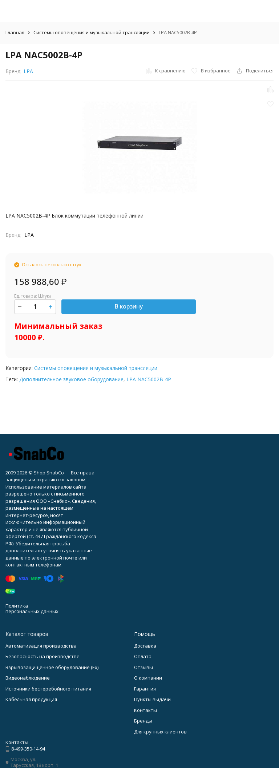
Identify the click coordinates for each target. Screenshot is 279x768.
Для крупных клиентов (160, 731)
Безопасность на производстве (42, 656)
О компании (148, 678)
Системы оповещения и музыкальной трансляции (91, 32)
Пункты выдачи (152, 699)
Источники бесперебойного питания (48, 688)
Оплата (142, 656)
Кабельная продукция (31, 699)
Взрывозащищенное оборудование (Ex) (51, 667)
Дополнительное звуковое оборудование (71, 379)
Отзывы (143, 667)
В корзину (128, 306)
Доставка (145, 645)
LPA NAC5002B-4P (148, 379)
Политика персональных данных (31, 608)
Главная (14, 32)
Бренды (143, 720)
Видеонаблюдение (27, 678)
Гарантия (145, 688)
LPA (28, 71)
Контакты (145, 710)
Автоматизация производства (41, 645)
